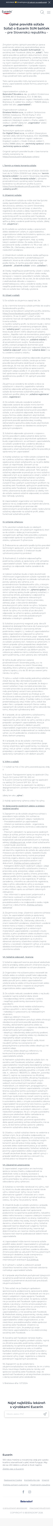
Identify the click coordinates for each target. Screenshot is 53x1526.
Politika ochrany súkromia (26, 863)
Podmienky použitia (40, 1485)
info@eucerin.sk (17, 842)
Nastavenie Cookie (13, 1480)
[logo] (7, 12)
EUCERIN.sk (32, 1259)
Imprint (45, 1480)
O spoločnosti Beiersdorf (15, 1508)
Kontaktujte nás (32, 1480)
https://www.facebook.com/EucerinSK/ (21, 186)
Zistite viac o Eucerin (13, 1469)
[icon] (45, 1414)
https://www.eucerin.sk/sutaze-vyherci (21, 156)
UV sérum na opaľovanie (37, 2)
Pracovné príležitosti (40, 1508)
